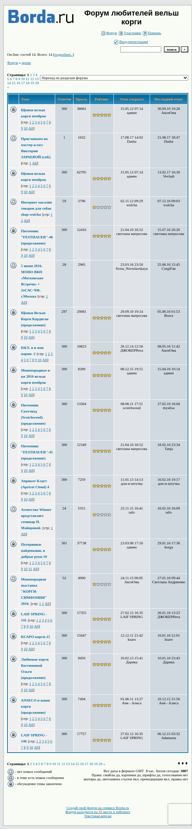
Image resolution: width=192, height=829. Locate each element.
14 (9, 83)
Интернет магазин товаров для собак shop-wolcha (36, 208)
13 (37, 79)
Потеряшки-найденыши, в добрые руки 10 (34, 550)
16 (18, 83)
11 (27, 79)
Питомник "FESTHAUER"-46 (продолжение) (37, 237)
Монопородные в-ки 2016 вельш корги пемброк (36, 376)
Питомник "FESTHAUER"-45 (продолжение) (37, 452)
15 (14, 83)
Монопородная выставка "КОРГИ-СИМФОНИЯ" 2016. (34, 591)
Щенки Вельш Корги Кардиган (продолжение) (34, 319)
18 (27, 83)
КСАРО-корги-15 (35, 637)
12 (32, 79)
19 (32, 83)
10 (23, 79)
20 (37, 83)
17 (23, 83)
